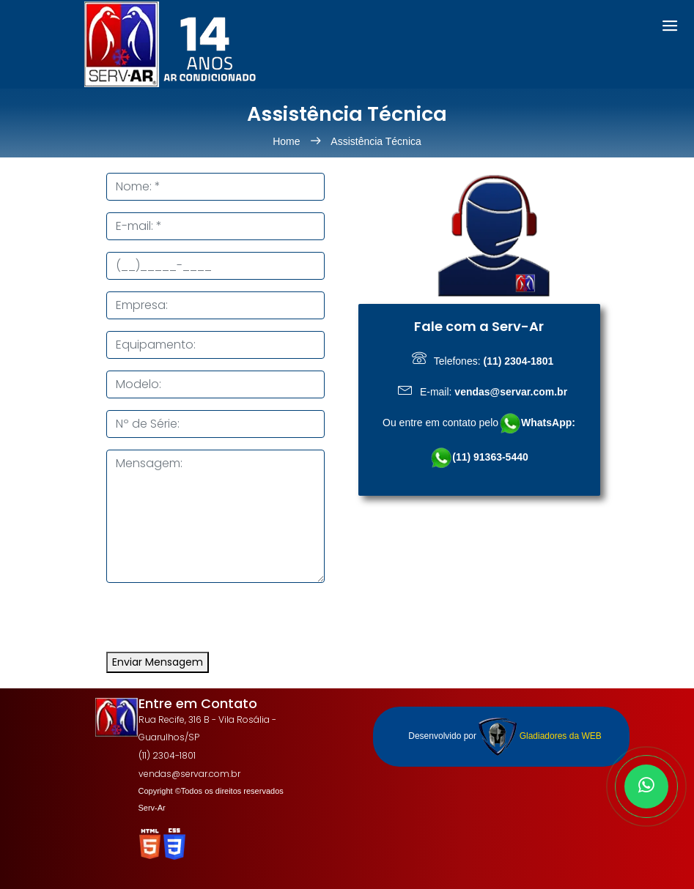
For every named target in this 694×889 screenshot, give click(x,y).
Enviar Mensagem (157, 662)
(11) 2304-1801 (167, 755)
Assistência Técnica (376, 141)
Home (288, 141)
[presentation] (217, 623)
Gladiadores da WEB (540, 736)
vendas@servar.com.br (189, 773)
